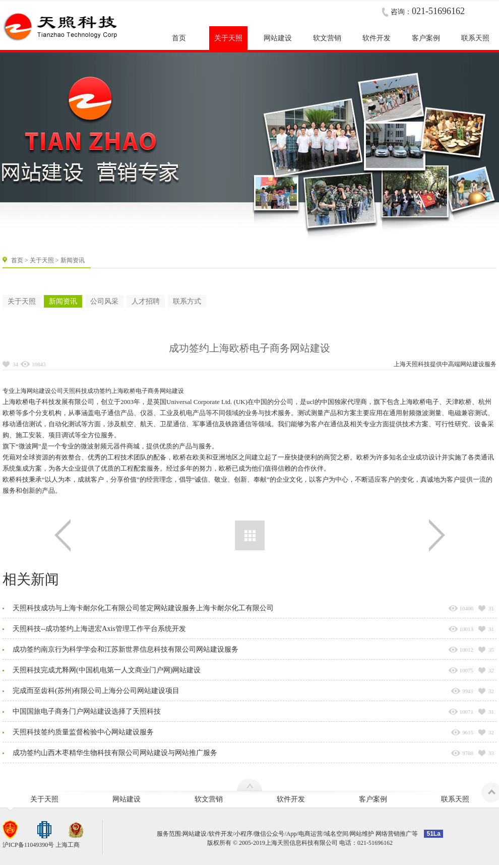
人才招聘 (146, 301)
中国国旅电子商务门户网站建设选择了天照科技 (87, 711)
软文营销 (209, 799)
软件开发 (291, 799)
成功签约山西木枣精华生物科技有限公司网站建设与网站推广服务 (115, 753)
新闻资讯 (63, 301)
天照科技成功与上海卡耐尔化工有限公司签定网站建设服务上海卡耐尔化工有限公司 (143, 608)
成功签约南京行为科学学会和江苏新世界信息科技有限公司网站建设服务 (125, 649)
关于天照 (42, 260)
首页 (17, 260)
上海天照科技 (412, 364)
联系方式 (187, 301)
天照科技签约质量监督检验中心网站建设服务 (83, 732)
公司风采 (104, 301)
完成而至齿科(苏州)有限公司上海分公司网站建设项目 (96, 691)
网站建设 (472, 364)
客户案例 (373, 799)
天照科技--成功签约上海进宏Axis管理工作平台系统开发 (99, 628)
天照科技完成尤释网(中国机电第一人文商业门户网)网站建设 (107, 670)
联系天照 (455, 799)
